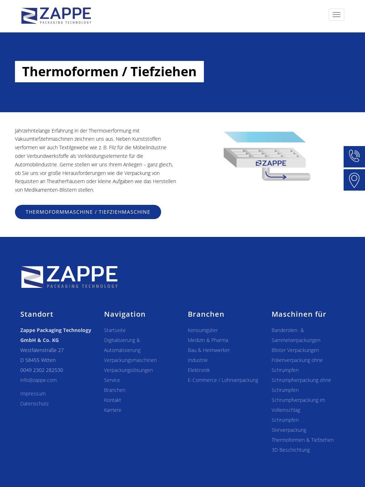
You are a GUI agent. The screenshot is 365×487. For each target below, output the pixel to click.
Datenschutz (34, 403)
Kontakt (112, 400)
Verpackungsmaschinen (130, 360)
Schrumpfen (285, 419)
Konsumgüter (203, 330)
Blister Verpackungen (295, 350)
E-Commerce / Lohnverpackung (223, 380)
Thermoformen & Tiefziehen (303, 439)
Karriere (113, 409)
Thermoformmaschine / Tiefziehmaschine (88, 211)
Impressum (33, 393)
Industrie (198, 360)
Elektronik (199, 370)
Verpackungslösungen (128, 370)
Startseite (115, 330)
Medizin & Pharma (208, 340)
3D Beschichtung (291, 449)
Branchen (114, 390)
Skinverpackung (289, 429)
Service (112, 380)
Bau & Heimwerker (209, 350)
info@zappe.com (38, 380)
